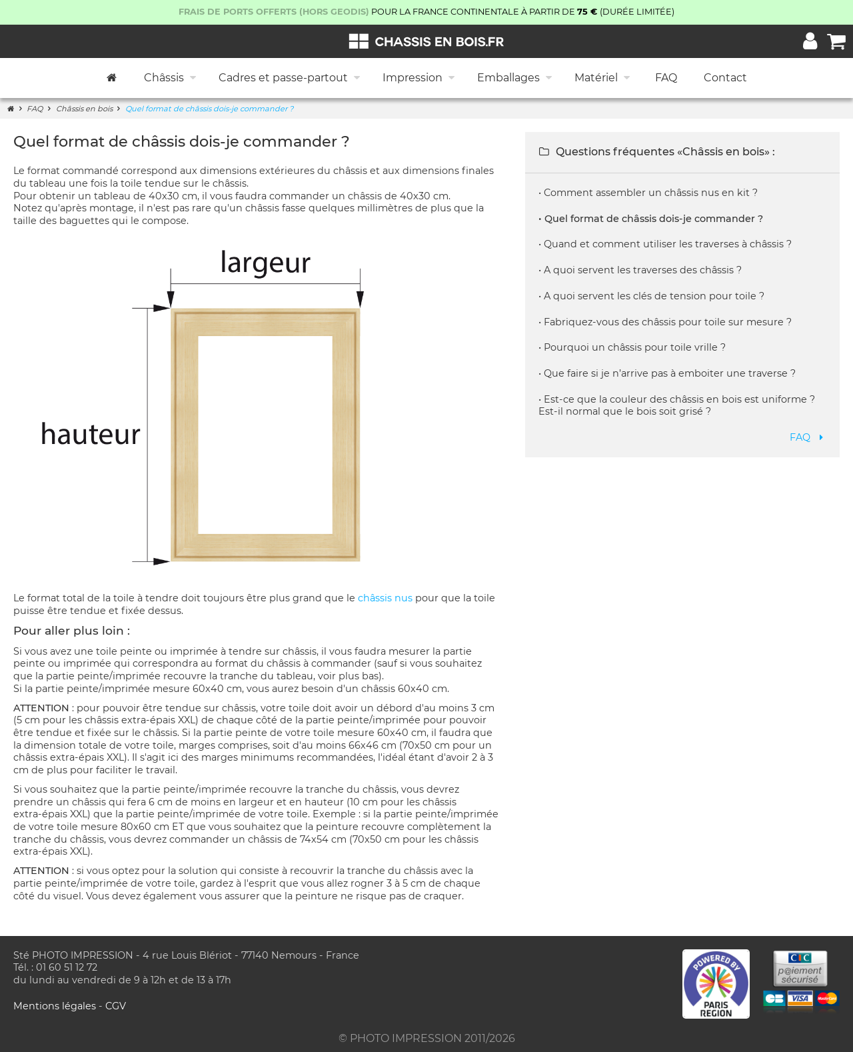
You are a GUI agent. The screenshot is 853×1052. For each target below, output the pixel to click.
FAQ (666, 77)
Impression (420, 78)
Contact (725, 77)
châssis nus (385, 598)
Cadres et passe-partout (291, 78)
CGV (115, 1006)
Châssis (171, 78)
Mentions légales (56, 1006)
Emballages (515, 78)
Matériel (603, 78)
